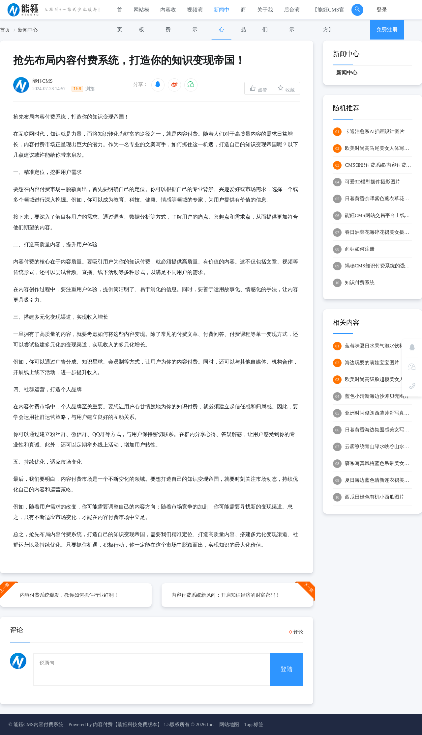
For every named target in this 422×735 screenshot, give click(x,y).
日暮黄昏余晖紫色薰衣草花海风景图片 (372, 199)
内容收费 (168, 19)
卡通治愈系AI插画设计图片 (369, 131)
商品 (243, 19)
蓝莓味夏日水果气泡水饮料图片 (372, 346)
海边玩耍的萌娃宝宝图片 (366, 363)
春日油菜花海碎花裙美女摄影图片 (372, 232)
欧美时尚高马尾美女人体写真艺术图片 (372, 148)
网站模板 (141, 19)
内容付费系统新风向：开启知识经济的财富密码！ (225, 595)
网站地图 (229, 724)
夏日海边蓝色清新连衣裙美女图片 (372, 480)
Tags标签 (253, 724)
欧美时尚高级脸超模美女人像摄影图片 (372, 379)
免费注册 (387, 29)
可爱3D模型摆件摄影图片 (366, 182)
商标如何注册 (354, 249)
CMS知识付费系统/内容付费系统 (372, 165)
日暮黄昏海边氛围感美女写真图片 (372, 430)
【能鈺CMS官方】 (328, 19)
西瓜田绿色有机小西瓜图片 (368, 497)
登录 (382, 10)
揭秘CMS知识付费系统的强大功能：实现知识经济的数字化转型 (372, 266)
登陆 (286, 669)
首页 (119, 19)
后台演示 (292, 19)
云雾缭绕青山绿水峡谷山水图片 (372, 447)
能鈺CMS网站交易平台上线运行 (372, 215)
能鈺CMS (42, 80)
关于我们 (265, 19)
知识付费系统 (354, 283)
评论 (296, 632)
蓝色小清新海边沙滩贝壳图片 (371, 396)
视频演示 (195, 19)
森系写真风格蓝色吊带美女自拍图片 (372, 463)
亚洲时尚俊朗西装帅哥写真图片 (372, 413)
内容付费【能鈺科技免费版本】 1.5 (131, 724)
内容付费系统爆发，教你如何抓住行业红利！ (69, 595)
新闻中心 (221, 19)
